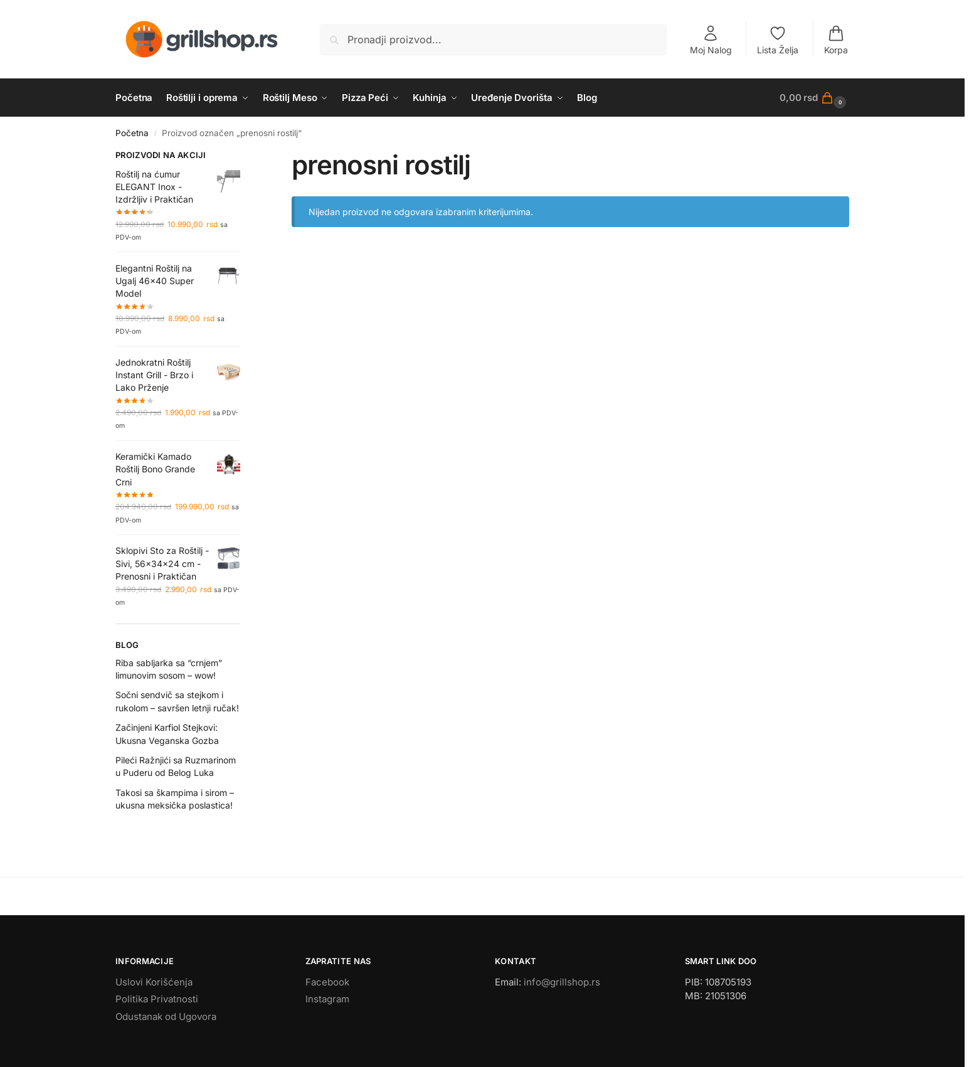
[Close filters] (244, 157)
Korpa (836, 39)
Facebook (327, 982)
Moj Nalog (711, 39)
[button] (814, 98)
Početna (132, 133)
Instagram (327, 999)
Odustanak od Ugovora (165, 1016)
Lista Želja (777, 39)
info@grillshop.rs (562, 982)
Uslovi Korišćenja (154, 982)
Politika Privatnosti (156, 999)
